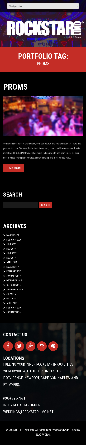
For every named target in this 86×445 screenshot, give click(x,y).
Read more (13, 168)
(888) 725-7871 (14, 398)
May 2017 (11, 257)
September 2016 (14, 289)
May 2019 (11, 248)
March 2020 (12, 235)
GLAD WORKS (43, 434)
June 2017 (11, 253)
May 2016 (11, 298)
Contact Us (15, 334)
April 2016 (11, 303)
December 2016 (14, 280)
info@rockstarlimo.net (23, 405)
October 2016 (13, 285)
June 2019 (11, 244)
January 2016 (13, 312)
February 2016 (13, 307)
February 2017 (13, 271)
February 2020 (13, 239)
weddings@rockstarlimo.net (28, 412)
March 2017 (12, 266)
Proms (15, 87)
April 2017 (11, 262)
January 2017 (13, 276)
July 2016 (11, 294)
